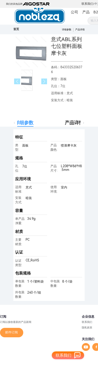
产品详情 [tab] (74, 122)
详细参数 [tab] (24, 122)
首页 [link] (16, 29)
